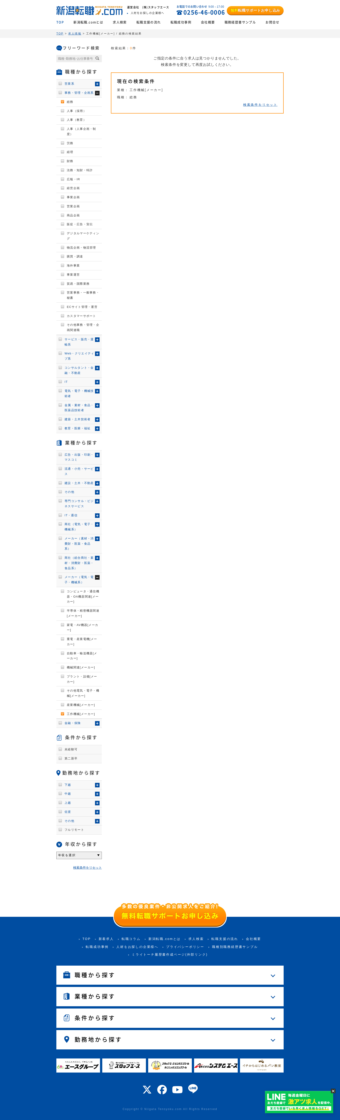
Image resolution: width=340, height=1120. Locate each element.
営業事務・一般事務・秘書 (83, 295)
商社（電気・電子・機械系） (79, 526)
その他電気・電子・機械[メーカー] (83, 693)
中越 (68, 793)
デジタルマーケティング (83, 236)
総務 (70, 102)
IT (66, 381)
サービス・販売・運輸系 (79, 342)
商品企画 (73, 215)
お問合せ (272, 22)
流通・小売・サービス (79, 471)
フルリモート (74, 829)
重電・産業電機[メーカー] (82, 641)
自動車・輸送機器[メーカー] (82, 656)
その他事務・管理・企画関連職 (83, 327)
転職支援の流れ (148, 22)
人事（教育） (76, 119)
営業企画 (73, 206)
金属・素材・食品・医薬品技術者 (79, 407)
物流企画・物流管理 (81, 247)
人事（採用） (76, 111)
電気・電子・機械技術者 (79, 393)
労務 (70, 143)
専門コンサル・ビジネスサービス (79, 503)
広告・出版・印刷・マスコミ (79, 457)
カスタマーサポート (81, 316)
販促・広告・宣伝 (80, 224)
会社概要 (208, 22)
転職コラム (131, 939)
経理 (70, 152)
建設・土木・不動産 (79, 483)
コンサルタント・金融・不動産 (79, 370)
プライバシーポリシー (185, 947)
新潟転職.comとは (88, 22)
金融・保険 (73, 723)
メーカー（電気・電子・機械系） (79, 579)
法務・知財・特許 (80, 170)
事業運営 (73, 274)
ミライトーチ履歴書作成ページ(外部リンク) (170, 954)
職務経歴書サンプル (240, 22)
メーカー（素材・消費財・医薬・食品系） (79, 544)
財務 (70, 161)
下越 (68, 784)
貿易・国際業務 (78, 283)
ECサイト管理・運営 (82, 307)
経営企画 (73, 188)
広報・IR (73, 179)
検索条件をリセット (260, 104)
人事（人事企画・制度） (81, 131)
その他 (69, 492)
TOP (60, 22)
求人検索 (120, 22)
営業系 (69, 83)
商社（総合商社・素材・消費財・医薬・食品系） (79, 563)
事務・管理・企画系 (79, 92)
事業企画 (73, 197)
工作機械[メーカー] (81, 714)
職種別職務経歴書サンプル (235, 947)
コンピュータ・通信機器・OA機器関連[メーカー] (83, 596)
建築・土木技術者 (77, 419)
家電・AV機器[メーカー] (82, 627)
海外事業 (73, 265)
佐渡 (68, 811)
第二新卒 (71, 758)
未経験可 (71, 749)
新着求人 (106, 939)
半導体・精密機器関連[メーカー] (83, 613)
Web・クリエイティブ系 (79, 356)
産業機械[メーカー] (81, 705)
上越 (68, 802)
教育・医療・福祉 (77, 428)
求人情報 (74, 33)
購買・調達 (75, 256)
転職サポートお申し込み (255, 10)
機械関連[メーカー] (81, 667)
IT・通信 (71, 515)
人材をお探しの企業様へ (137, 947)
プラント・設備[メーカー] (82, 679)
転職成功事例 (180, 22)
